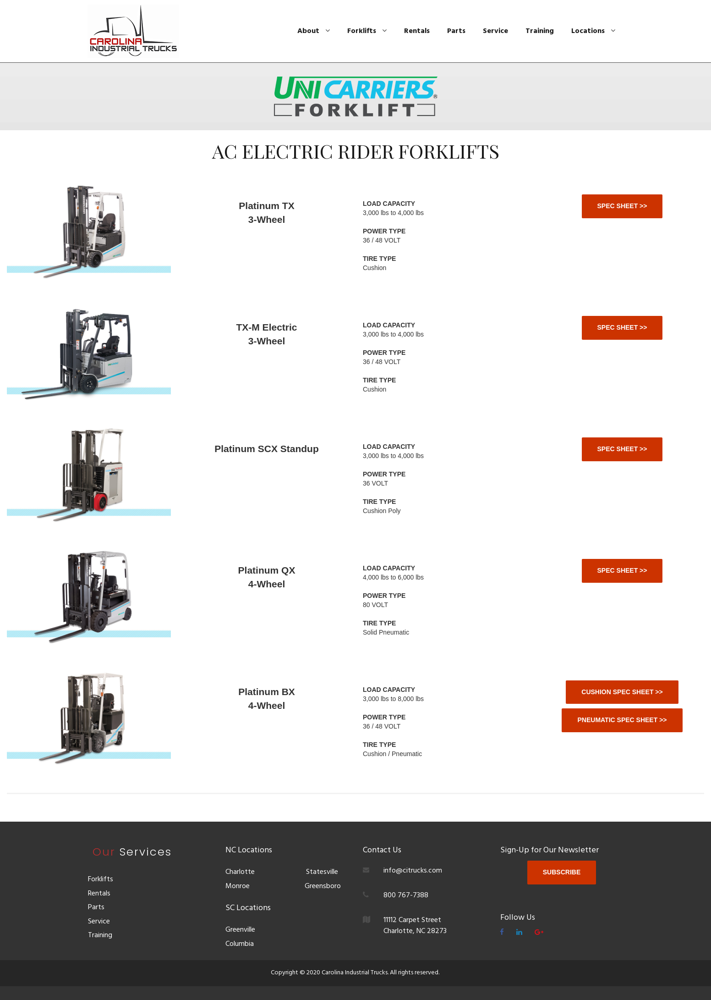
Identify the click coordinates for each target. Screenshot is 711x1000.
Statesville (322, 872)
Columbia (239, 944)
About (313, 31)
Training (539, 31)
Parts (456, 31)
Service (495, 31)
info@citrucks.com (412, 871)
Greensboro (322, 886)
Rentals (417, 31)
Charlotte (240, 872)
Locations (593, 31)
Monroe (237, 886)
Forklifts (367, 31)
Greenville (240, 930)
